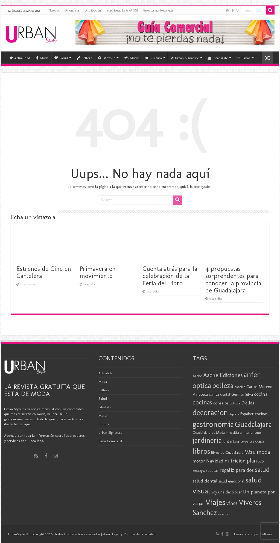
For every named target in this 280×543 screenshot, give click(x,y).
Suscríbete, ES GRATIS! (122, 10)
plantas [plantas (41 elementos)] (255, 460)
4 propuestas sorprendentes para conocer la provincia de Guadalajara (233, 279)
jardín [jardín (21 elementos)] (227, 441)
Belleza (84, 58)
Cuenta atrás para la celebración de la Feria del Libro (169, 276)
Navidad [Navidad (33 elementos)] (214, 461)
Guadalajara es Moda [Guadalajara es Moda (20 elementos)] (208, 432)
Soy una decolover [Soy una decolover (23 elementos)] (226, 492)
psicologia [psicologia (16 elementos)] (198, 471)
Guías (243, 58)
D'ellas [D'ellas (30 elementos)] (247, 403)
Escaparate (218, 58)
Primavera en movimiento (98, 272)
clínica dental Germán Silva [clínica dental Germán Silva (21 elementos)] (231, 394)
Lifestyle (106, 58)
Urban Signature (185, 58)
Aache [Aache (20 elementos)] (197, 376)
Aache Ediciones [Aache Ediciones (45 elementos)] (223, 375)
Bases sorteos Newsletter (159, 10)
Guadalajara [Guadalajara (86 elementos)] (253, 424)
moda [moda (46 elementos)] (263, 451)
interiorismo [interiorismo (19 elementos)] (252, 432)
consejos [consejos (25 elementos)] (221, 403)
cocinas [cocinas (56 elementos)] (202, 402)
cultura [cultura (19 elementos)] (235, 403)
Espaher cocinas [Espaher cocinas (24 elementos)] (254, 413)
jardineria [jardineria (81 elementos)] (207, 440)
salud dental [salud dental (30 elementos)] (204, 481)
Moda (42, 58)
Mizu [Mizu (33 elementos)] (250, 452)
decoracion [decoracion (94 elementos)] (210, 412)
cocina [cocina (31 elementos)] (260, 394)
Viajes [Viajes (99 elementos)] (215, 502)
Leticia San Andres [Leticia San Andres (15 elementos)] (252, 442)
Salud (61, 58)
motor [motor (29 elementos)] (198, 461)
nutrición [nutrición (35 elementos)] (235, 461)
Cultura (153, 58)
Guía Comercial (110, 441)
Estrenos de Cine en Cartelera (43, 272)
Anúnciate (72, 10)
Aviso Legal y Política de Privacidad (129, 534)
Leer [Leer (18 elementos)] (236, 441)
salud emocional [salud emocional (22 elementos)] (231, 481)
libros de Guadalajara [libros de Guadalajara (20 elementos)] (227, 452)
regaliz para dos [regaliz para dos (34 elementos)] (237, 470)
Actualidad (20, 58)
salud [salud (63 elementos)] (262, 469)
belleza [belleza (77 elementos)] (223, 385)
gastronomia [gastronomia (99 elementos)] (213, 424)
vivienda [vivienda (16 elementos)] (223, 514)
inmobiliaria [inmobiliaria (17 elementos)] (234, 433)
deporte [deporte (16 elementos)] (234, 414)
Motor (131, 58)
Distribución (92, 10)
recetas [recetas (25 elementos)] (212, 470)
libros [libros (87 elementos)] (201, 451)
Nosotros (54, 10)
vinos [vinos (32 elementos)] (232, 503)
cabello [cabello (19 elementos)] (240, 387)
